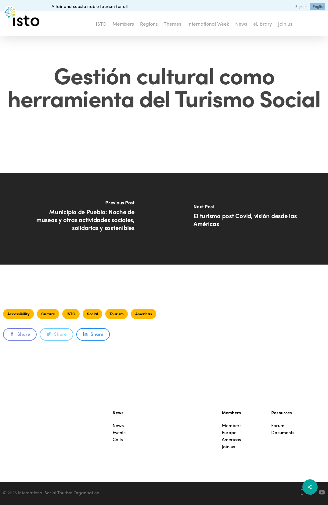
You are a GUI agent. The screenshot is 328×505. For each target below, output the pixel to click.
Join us (228, 446)
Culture (48, 314)
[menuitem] (319, 6)
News (118, 425)
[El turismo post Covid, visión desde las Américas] (246, 219)
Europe (229, 432)
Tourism (117, 314)
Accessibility (18, 314)
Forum (277, 425)
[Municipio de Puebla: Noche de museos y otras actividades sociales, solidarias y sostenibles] (82, 219)
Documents (282, 432)
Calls (118, 439)
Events (119, 432)
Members (232, 425)
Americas (143, 314)
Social (92, 314)
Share (20, 334)
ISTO (71, 314)
